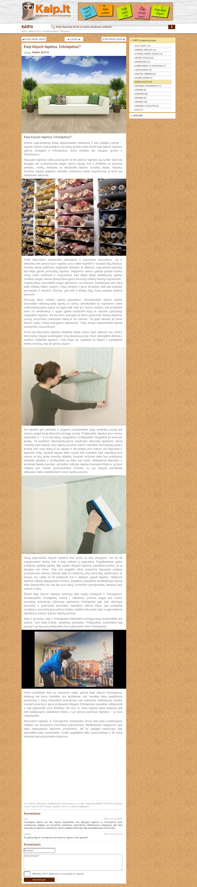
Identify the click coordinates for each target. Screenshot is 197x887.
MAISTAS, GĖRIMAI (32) (145, 74)
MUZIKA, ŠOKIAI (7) (143, 78)
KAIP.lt (27, 27)
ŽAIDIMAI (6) (140, 98)
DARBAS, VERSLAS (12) (145, 50)
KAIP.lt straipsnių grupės (144, 40)
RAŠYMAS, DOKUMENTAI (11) (148, 86)
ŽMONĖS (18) (141, 102)
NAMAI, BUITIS (34, 31)
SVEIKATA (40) (141, 94)
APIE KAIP (138, 115)
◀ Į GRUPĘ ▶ (73, 39)
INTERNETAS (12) (142, 62)
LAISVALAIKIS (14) (143, 70)
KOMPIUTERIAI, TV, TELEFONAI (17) (150, 66)
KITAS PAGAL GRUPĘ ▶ (114, 39)
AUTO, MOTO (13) (143, 46)
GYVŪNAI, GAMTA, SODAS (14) (148, 54)
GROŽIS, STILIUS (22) (144, 58)
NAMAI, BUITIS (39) (143, 82)
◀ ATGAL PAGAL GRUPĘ (34, 39)
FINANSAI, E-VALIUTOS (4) (147, 106)
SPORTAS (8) (140, 90)
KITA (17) (139, 110)
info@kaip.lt (83, 806)
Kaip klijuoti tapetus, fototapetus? (56, 31)
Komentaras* (73, 862)
